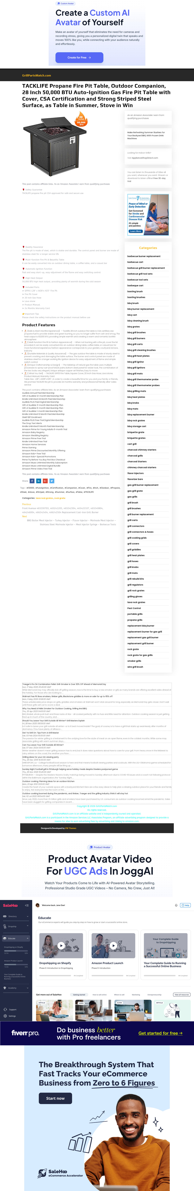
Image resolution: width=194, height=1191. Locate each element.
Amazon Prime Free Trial (34, 438)
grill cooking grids (137, 537)
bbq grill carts (135, 344)
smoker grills (134, 661)
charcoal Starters (137, 461)
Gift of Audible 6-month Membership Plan (42, 408)
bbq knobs (133, 402)
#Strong (49, 492)
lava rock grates (44, 498)
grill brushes (134, 508)
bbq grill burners (136, 338)
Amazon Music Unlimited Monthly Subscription (44, 462)
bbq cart (132, 315)
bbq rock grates (136, 420)
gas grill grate (135, 491)
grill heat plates (136, 555)
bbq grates (133, 326)
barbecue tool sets (137, 279)
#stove (31, 492)
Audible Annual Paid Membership (38, 392)
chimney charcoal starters (141, 467)
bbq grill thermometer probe (142, 379)
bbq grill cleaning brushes (141, 350)
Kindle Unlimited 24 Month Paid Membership (43, 399)
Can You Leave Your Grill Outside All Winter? (43, 745)
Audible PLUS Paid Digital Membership (40, 402)
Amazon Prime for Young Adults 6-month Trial (44, 429)
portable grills (135, 614)
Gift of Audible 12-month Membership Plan (43, 395)
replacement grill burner (140, 643)
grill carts (132, 520)
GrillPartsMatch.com (36, 75)
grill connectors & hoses (140, 532)
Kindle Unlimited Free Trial (34, 441)
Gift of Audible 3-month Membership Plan (42, 405)
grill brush (132, 502)
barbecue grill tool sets (140, 273)
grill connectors (135, 526)
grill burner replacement (140, 514)
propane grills (134, 620)
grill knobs (132, 567)
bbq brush (133, 303)
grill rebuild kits (135, 578)
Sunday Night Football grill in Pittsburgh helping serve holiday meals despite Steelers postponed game (70, 769)
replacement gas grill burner (142, 637)
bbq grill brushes (136, 332)
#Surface (70, 492)
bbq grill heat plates (138, 356)
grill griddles (134, 549)
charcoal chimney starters (141, 449)
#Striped (40, 492)
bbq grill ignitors (136, 367)
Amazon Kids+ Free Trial (33, 453)
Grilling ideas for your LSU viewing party (40, 757)
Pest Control (134, 608)
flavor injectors (135, 473)
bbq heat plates (136, 397)
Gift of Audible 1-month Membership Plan (42, 411)
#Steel (23, 492)
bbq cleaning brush (138, 320)
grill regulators (135, 584)
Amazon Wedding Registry (35, 435)
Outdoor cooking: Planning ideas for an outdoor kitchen (48, 781)
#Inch (95, 488)
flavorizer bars (135, 479)
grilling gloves (134, 596)
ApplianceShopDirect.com (145, 157)
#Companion (71, 488)
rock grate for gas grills (140, 655)
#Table (79, 492)
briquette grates (136, 438)
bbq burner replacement (140, 309)
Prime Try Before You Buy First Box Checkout (43, 459)
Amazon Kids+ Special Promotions (39, 456)
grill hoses (132, 561)
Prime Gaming (29, 447)
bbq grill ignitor (135, 361)
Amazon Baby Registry (33, 432)
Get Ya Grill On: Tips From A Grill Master (40, 732)
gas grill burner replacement (142, 485)
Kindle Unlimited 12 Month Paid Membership (43, 414)
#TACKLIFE (89, 492)
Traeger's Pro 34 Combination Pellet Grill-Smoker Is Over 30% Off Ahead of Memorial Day (64, 684)
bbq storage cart (136, 426)
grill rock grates (135, 590)
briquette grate (135, 432)
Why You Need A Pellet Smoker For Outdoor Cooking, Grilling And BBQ (54, 708)
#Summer (59, 492)
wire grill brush (135, 666)
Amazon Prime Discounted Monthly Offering (43, 450)
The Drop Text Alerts (32, 423)
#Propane (115, 488)
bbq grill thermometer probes (143, 385)
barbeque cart (135, 285)
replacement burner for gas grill (144, 631)
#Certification (56, 488)
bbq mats (132, 408)
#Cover (81, 488)
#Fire (88, 488)
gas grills (132, 496)
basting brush (135, 291)
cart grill (131, 444)
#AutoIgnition (42, 488)
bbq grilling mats (136, 391)
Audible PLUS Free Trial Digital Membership (42, 420)
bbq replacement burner (140, 414)
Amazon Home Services (34, 444)
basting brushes (136, 297)
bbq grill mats (135, 373)
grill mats (132, 573)
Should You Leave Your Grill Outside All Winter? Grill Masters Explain (53, 720)
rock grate (59, 498)
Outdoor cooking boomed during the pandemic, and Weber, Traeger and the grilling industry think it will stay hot (75, 793)
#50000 (30, 488)
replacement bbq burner (140, 625)
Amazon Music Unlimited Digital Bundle (41, 465)
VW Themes (70, 828)
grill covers (133, 543)
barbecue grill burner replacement (146, 268)
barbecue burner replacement (143, 256)
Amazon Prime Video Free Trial (37, 468)
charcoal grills (135, 455)
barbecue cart (135, 262)
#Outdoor (104, 488)
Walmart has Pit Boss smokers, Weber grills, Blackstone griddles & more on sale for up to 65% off (67, 696)
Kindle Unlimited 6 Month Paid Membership (43, 426)
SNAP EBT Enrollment (32, 417)
